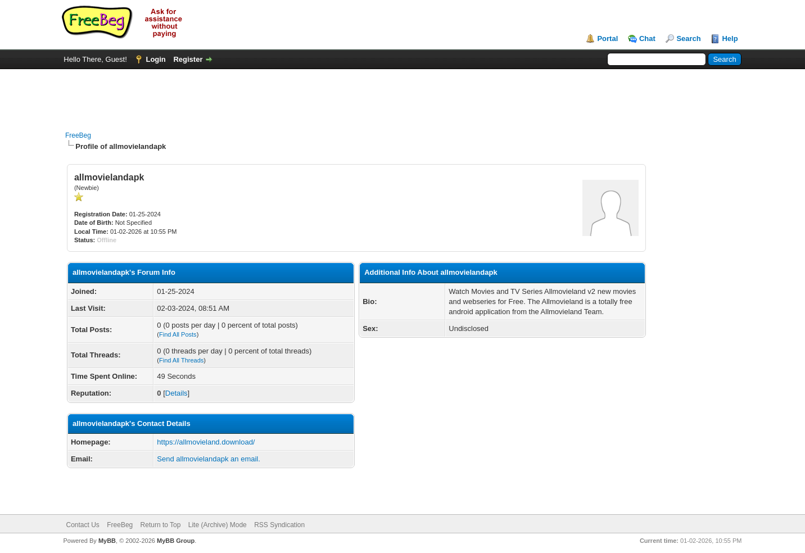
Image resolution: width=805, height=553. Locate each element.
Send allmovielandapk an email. (208, 459)
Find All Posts (178, 334)
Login (155, 59)
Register (187, 59)
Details (176, 393)
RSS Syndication (279, 525)
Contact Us (83, 525)
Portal (607, 38)
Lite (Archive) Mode (217, 525)
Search (688, 38)
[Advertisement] (402, 94)
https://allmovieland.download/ (206, 442)
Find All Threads (181, 360)
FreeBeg (78, 135)
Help (730, 38)
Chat (647, 38)
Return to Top (161, 525)
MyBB (107, 540)
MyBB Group (176, 540)
